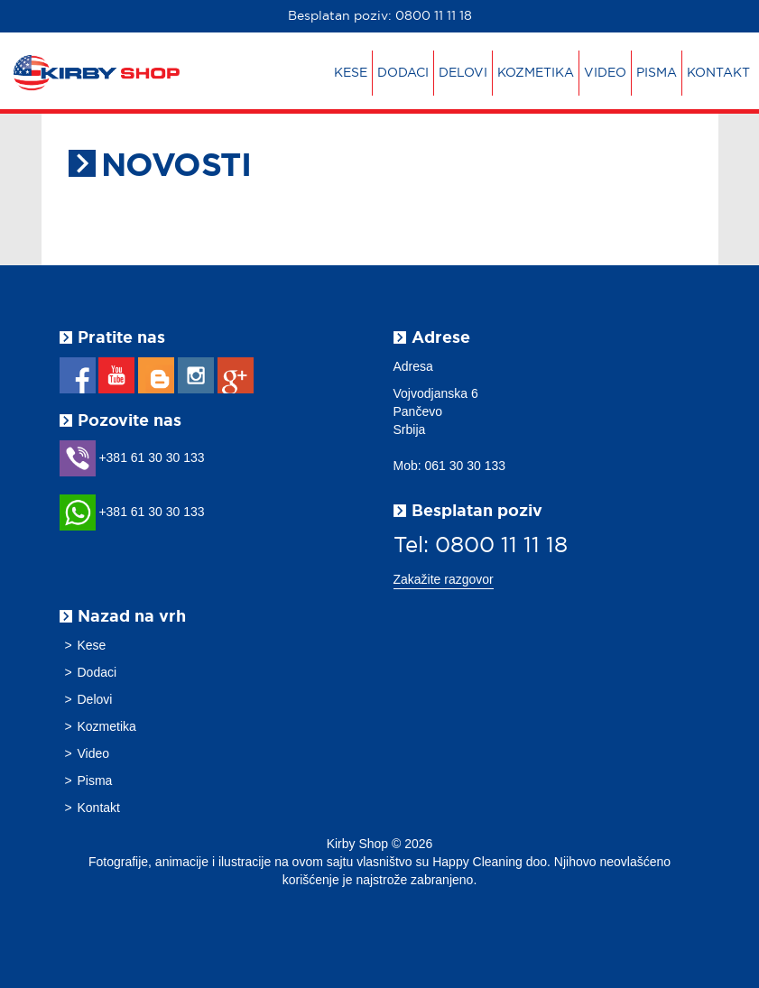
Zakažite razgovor (443, 579)
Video (605, 73)
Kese (350, 73)
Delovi (463, 73)
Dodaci (403, 73)
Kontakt (718, 73)
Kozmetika (535, 73)
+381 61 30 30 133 (132, 457)
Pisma (656, 73)
